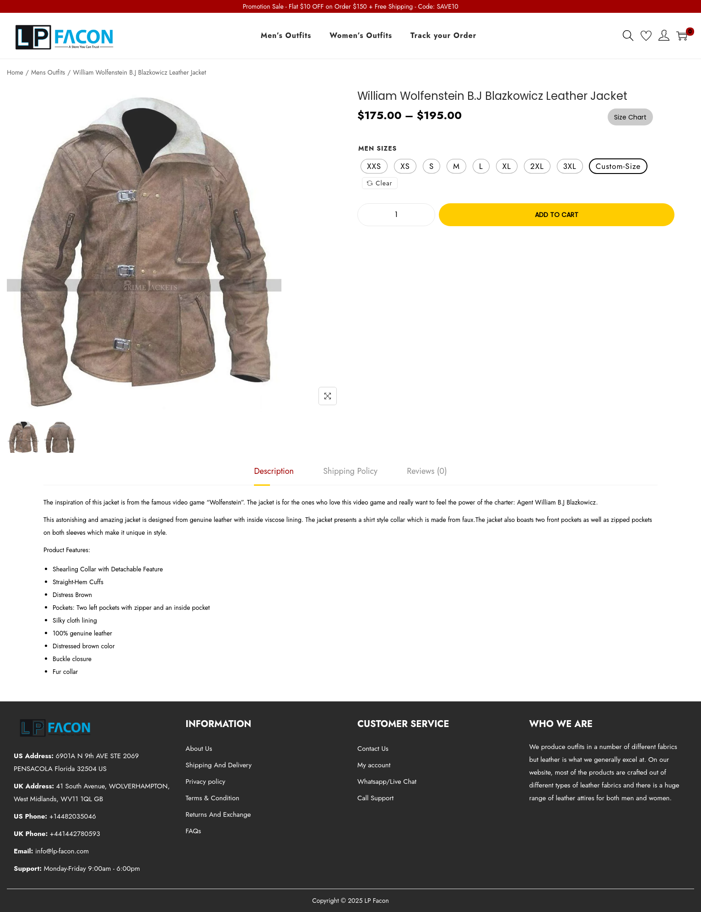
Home (15, 72)
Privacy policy (206, 781)
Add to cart (556, 214)
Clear (380, 183)
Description (274, 471)
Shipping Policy (350, 471)
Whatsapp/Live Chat (386, 781)
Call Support (375, 798)
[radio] (374, 166)
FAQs (193, 831)
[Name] (327, 396)
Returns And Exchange (218, 814)
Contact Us (372, 749)
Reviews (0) (427, 471)
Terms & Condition (213, 798)
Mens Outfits (48, 72)
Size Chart (630, 117)
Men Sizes (377, 148)
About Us (199, 749)
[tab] (274, 471)
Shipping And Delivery (219, 765)
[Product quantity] (396, 214)
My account (373, 765)
